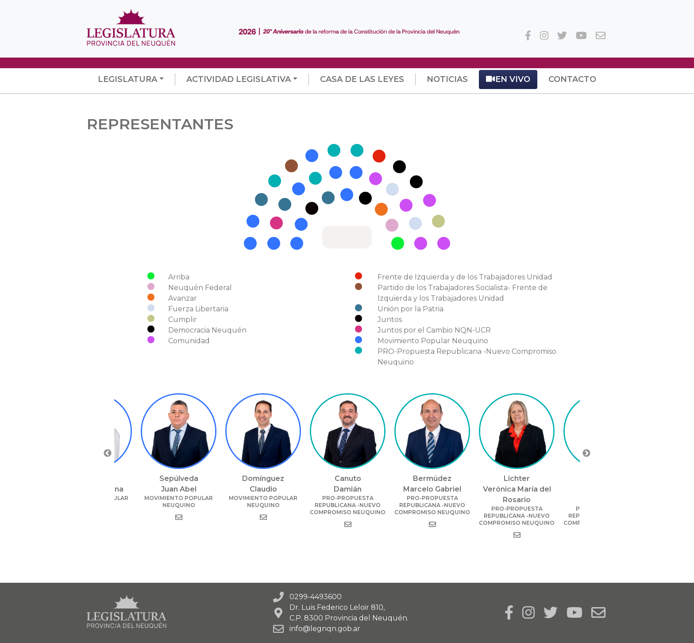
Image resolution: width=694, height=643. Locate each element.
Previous (107, 453)
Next (586, 453)
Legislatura (127, 79)
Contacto (572, 79)
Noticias (447, 79)
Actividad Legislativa (238, 79)
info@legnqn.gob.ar (324, 628)
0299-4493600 (315, 597)
